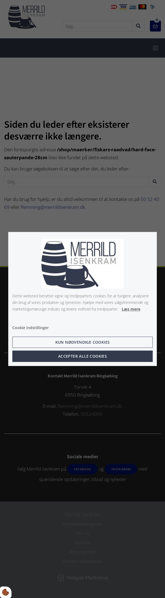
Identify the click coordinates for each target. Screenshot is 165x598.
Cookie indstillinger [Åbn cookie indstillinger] (30, 328)
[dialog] (82, 299)
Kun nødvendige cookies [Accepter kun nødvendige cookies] (82, 342)
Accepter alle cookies (82, 356)
